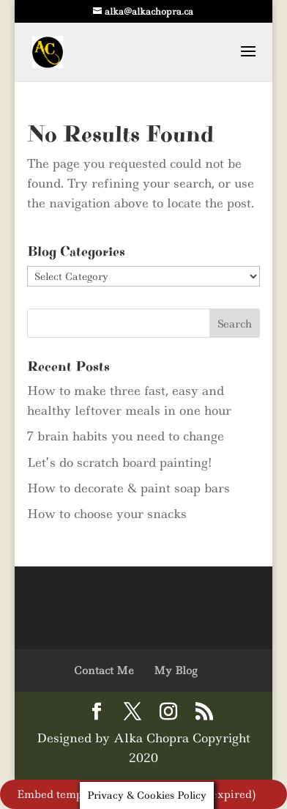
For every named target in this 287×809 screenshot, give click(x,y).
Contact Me (104, 670)
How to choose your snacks (107, 514)
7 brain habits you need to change (125, 436)
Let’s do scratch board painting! (119, 462)
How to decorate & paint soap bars (128, 488)
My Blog (175, 670)
